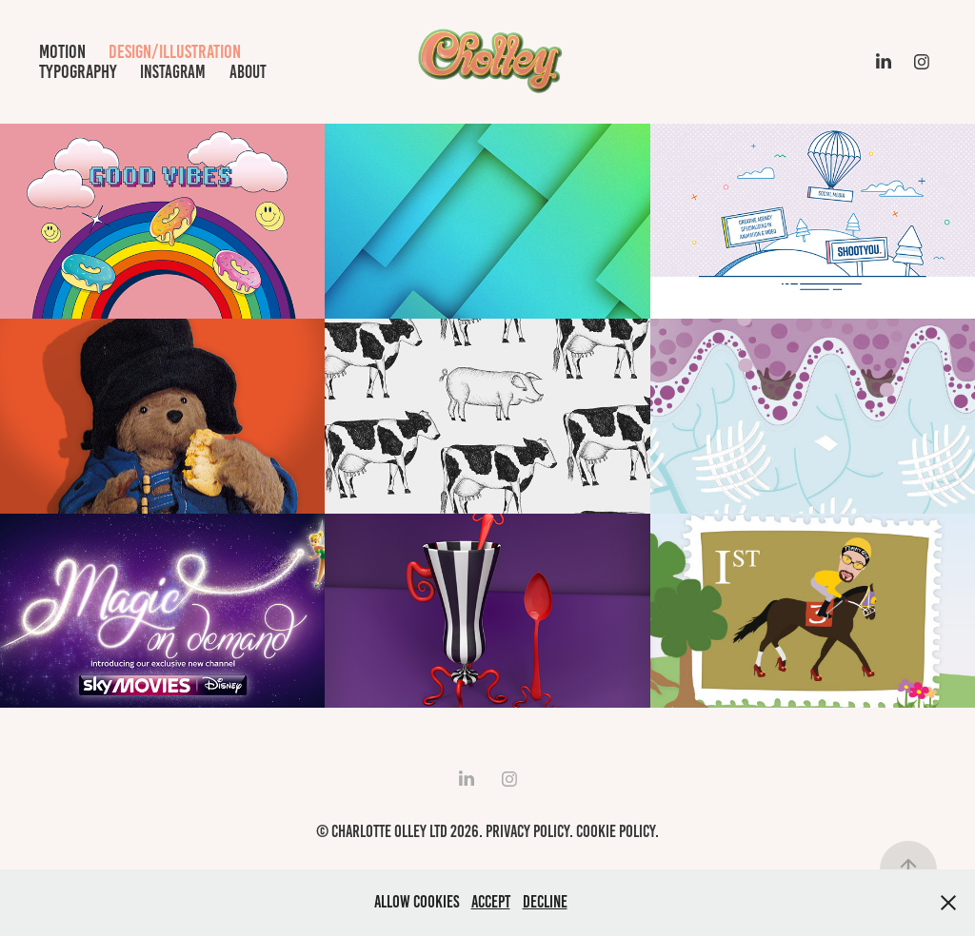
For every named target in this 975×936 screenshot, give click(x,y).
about (248, 72)
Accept (490, 901)
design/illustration (175, 51)
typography (78, 71)
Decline (545, 901)
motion (62, 51)
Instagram (173, 72)
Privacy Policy (527, 831)
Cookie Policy (615, 831)
